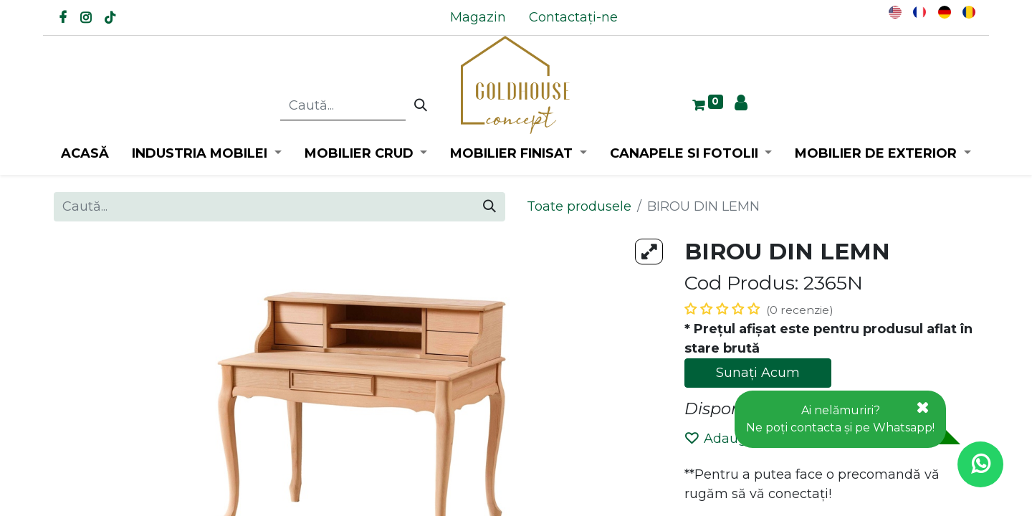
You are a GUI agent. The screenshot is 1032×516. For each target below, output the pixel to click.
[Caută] (421, 106)
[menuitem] (478, 17)
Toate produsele (579, 206)
